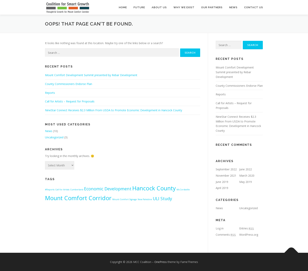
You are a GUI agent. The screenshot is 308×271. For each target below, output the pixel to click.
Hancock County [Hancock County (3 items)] (154, 188)
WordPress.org (248, 234)
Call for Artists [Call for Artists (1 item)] (62, 189)
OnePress (160, 262)
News (233, 7)
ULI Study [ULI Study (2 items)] (162, 198)
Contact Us (253, 7)
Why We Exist (183, 7)
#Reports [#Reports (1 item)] (49, 189)
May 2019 (245, 182)
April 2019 (222, 188)
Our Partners (212, 7)
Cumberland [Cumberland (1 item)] (76, 189)
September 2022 (226, 169)
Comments (226, 234)
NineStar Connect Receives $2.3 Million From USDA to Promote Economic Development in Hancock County (113, 110)
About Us (159, 7)
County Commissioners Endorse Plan (68, 84)
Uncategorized (54, 137)
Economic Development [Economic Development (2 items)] (107, 189)
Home (123, 7)
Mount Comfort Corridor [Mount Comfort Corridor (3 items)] (78, 198)
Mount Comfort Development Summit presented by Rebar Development (91, 75)
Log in (220, 228)
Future (139, 7)
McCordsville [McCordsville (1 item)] (183, 189)
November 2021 (226, 175)
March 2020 (246, 175)
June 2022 (245, 169)
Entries (246, 228)
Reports (50, 93)
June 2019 (222, 182)
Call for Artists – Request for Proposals (69, 101)
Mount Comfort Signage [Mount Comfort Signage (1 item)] (124, 199)
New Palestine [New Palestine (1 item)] (145, 199)
